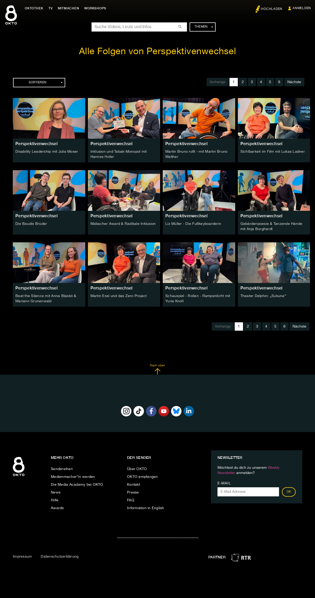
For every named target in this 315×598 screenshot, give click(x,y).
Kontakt (133, 484)
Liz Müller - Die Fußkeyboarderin (193, 224)
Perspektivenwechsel (36, 143)
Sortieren (46, 82)
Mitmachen (68, 8)
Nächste (294, 82)
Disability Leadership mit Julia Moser (46, 151)
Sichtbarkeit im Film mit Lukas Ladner (272, 151)
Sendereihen (62, 469)
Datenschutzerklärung (59, 556)
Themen (204, 26)
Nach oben (157, 369)
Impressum (22, 556)
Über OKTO (137, 469)
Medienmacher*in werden (73, 477)
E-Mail (224, 483)
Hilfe (54, 500)
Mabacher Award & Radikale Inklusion (123, 224)
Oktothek (34, 8)
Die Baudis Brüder (31, 224)
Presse (133, 492)
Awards (57, 508)
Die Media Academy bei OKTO (77, 484)
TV (51, 8)
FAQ (130, 500)
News (55, 492)
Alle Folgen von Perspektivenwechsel (157, 51)
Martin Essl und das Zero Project (118, 296)
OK (289, 492)
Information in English (145, 508)
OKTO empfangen (142, 477)
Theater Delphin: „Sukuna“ (263, 296)
